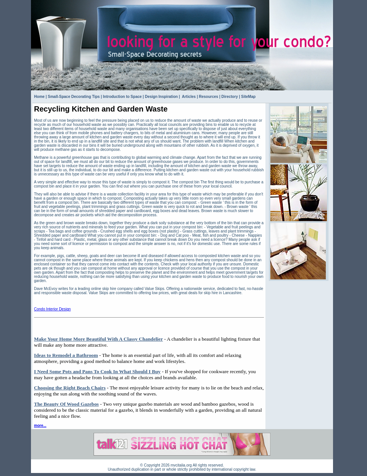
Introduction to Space (122, 97)
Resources (208, 97)
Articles (188, 97)
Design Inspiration (161, 97)
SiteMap (248, 97)
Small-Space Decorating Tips (74, 97)
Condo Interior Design (52, 309)
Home (39, 97)
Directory (229, 97)
